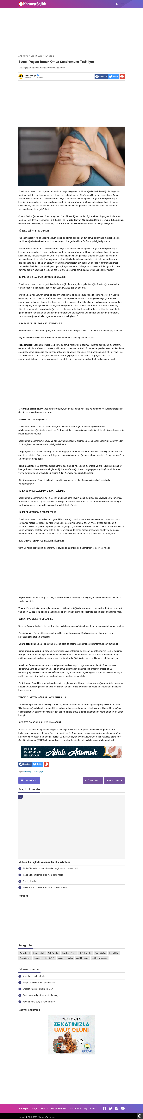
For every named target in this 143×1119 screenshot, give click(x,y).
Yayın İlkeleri (90, 1108)
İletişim (34, 1108)
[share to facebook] (101, 76)
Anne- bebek (38, 953)
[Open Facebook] (104, 1108)
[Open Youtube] (123, 1108)
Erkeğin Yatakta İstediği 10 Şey (38, 989)
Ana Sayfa (23, 1108)
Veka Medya (32, 75)
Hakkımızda (75, 1108)
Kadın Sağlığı (25, 958)
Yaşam (61, 958)
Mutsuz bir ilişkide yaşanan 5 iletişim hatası (44, 862)
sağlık (70, 958)
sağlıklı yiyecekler (99, 958)
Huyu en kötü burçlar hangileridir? (39, 1001)
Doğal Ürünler (85, 953)
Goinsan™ (52, 1117)
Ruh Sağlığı (38, 772)
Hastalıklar (113, 953)
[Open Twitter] (110, 1108)
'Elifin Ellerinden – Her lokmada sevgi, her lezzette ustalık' (51, 868)
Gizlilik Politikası (59, 1108)
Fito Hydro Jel (29, 881)
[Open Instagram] (116, 1108)
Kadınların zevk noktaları (34, 976)
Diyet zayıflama (69, 953)
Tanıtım (44, 1108)
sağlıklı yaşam (82, 958)
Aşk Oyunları (53, 953)
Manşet (37, 958)
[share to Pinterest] (122, 76)
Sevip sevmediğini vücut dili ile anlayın (41, 995)
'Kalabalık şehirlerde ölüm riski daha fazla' (43, 875)
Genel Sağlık (28, 772)
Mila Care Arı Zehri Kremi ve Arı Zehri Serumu (45, 887)
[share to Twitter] (113, 76)
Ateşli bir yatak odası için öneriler (39, 982)
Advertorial (25, 953)
